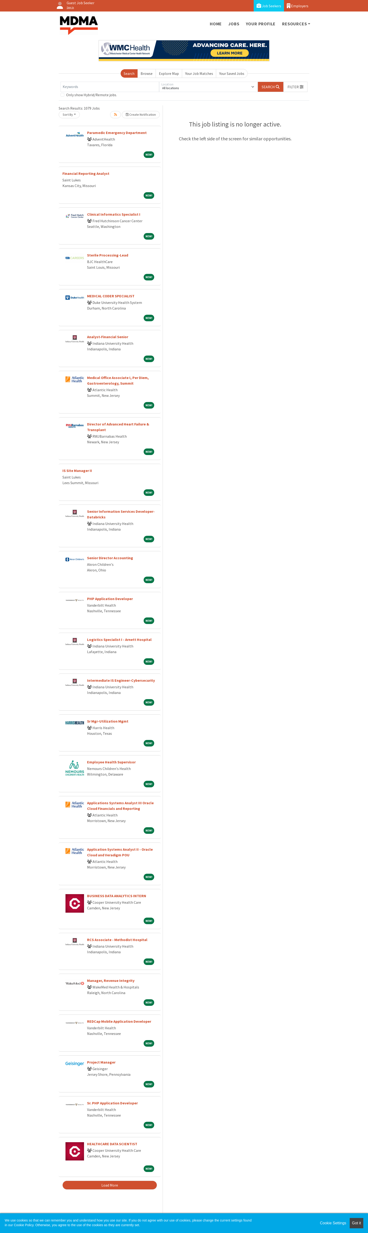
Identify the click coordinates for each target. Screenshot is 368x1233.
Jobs (233, 24)
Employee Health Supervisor (111, 762)
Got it (356, 1223)
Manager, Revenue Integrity (110, 980)
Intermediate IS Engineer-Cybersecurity (121, 680)
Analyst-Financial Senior (107, 336)
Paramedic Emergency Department (117, 132)
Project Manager (101, 1062)
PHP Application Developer (110, 598)
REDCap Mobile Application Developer (119, 1021)
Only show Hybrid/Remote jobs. (91, 94)
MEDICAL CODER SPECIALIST (110, 296)
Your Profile (261, 24)
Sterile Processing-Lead (107, 255)
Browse (147, 73)
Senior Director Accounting (110, 557)
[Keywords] (110, 87)
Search (129, 73)
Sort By (68, 114)
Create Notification (141, 114)
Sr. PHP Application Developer (112, 1103)
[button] (295, 87)
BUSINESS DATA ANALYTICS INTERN (116, 895)
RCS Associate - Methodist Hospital (117, 939)
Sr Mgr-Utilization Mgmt (107, 721)
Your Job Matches (199, 73)
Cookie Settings (333, 1223)
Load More (109, 1185)
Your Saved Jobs (231, 73)
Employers (297, 6)
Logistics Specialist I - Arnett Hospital (119, 639)
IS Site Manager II (77, 470)
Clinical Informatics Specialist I (113, 214)
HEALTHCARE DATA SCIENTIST (112, 1143)
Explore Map (169, 73)
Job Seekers (269, 6)
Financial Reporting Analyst (85, 173)
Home (216, 24)
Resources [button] (294, 24)
